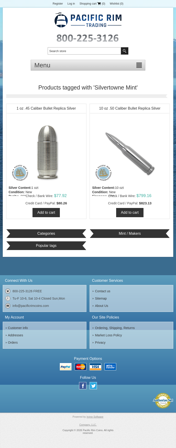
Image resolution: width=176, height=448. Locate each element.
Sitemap (101, 298)
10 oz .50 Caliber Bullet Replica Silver (129, 108)
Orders (13, 342)
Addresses (15, 335)
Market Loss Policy (108, 335)
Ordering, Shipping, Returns (115, 328)
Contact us (102, 291)
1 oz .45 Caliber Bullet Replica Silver (46, 108)
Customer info (18, 328)
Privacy (100, 342)
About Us (101, 306)
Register (58, 3)
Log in (71, 3)
